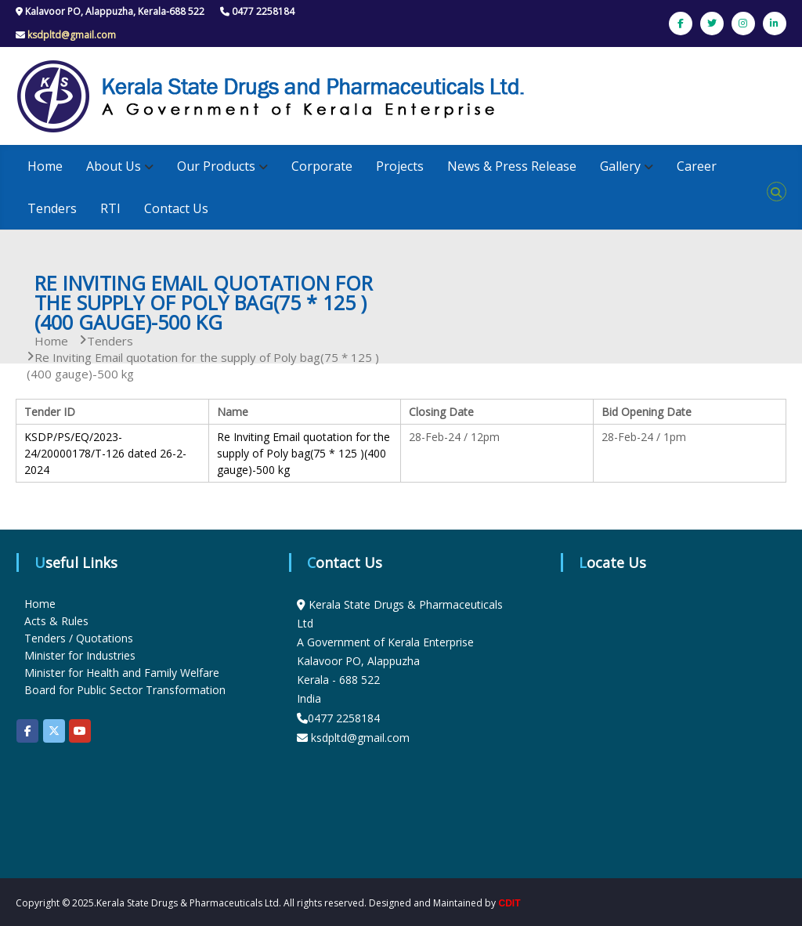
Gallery (620, 166)
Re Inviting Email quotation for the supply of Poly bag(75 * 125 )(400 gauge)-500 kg (303, 453)
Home (45, 166)
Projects (400, 166)
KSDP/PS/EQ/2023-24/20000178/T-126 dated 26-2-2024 (105, 453)
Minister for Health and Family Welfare (121, 672)
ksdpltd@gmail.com (71, 35)
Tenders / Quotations (78, 638)
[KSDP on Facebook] (27, 731)
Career (697, 166)
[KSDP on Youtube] (80, 731)
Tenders (52, 208)
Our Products (216, 166)
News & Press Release (511, 166)
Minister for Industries (79, 655)
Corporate (321, 166)
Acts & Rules (56, 620)
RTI (110, 208)
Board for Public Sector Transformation (125, 689)
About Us (113, 166)
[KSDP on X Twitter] (54, 731)
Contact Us (176, 208)
